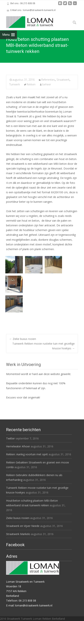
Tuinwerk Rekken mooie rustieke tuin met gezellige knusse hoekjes (43, 346)
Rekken (31, 84)
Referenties (48, 79)
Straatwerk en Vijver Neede (22, 526)
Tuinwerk (14, 84)
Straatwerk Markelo (18, 534)
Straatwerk (63, 79)
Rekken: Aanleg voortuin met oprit (27, 454)
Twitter (10, 438)
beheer (46, 84)
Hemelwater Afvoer (18, 446)
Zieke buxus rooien (22, 339)
